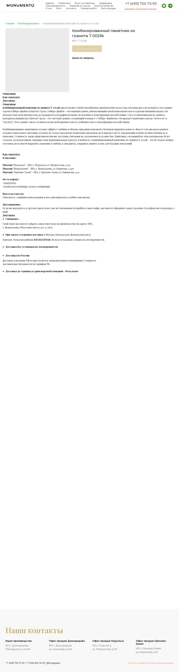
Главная (49, 3)
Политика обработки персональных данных (150, 663)
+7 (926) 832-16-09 (35, 663)
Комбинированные (28, 23)
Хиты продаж (108, 8)
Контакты (71, 8)
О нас (49, 8)
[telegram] (170, 6)
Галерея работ (89, 8)
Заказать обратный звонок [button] (141, 8)
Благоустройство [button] (104, 5)
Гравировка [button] (105, 3)
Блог (59, 8)
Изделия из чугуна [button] (80, 5)
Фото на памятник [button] (85, 3)
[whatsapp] (164, 6)
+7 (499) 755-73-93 (141, 3)
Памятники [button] (64, 3)
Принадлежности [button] (55, 5)
